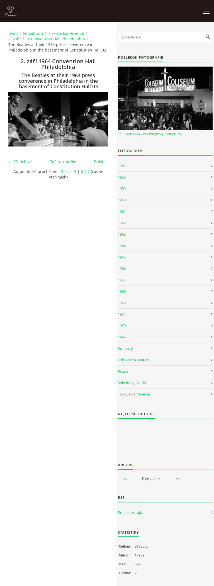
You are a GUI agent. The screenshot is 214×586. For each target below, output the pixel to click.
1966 (122, 268)
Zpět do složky (63, 161)
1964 (122, 245)
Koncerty (125, 348)
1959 (122, 188)
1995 (122, 337)
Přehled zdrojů (130, 512)
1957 (122, 165)
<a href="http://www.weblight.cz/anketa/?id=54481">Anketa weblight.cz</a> (165, 437)
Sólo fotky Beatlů (132, 382)
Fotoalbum (33, 33)
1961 (122, 211)
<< (125, 478)
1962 (122, 222)
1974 (122, 314)
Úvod (13, 33)
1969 (122, 302)
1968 (122, 291)
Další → (101, 161)
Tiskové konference (66, 33)
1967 (122, 279)
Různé (123, 371)
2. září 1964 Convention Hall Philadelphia (46, 38)
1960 (122, 199)
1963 (122, 234)
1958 (122, 177)
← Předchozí (20, 161)
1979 (122, 325)
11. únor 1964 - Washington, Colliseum (149, 133)
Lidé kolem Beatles (133, 359)
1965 (122, 257)
